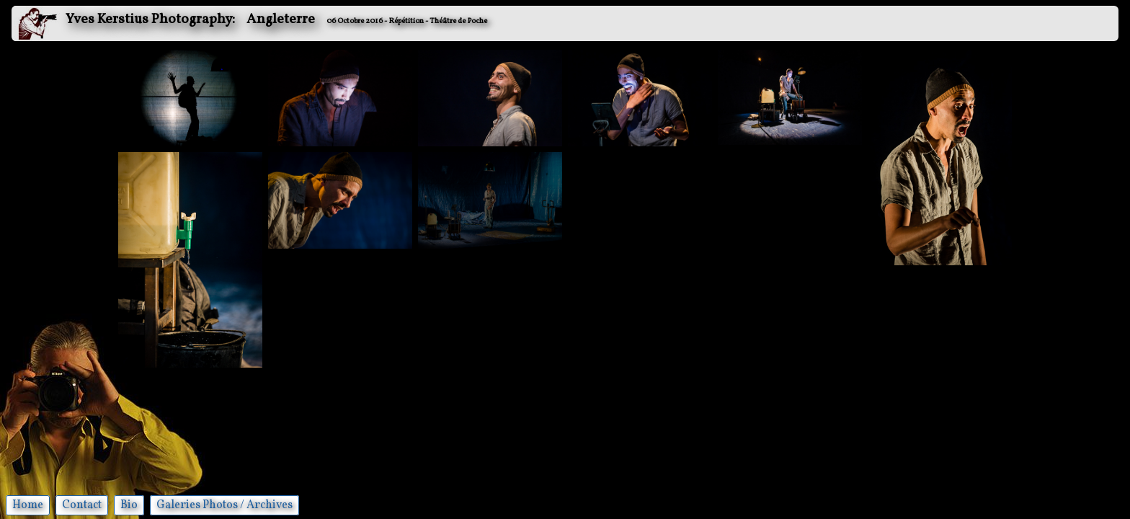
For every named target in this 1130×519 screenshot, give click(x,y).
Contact (82, 505)
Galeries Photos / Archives (224, 505)
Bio (129, 505)
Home (27, 505)
